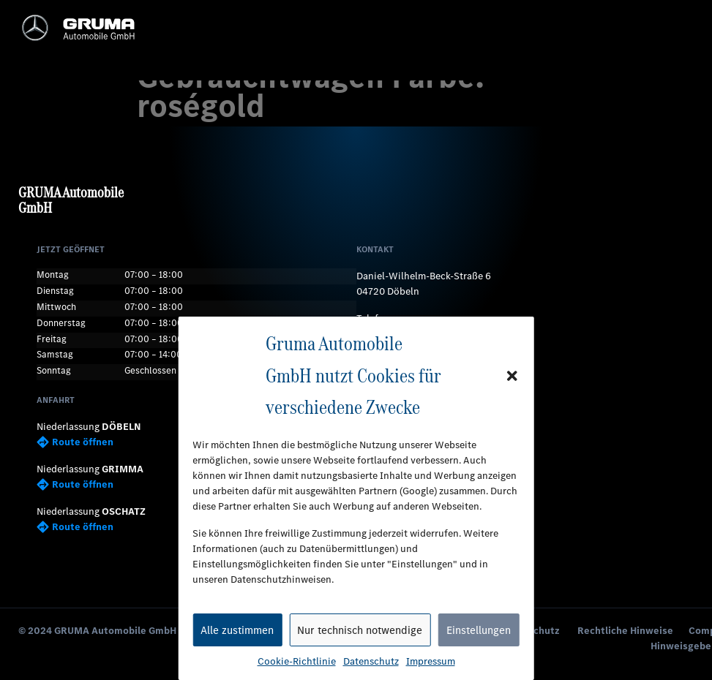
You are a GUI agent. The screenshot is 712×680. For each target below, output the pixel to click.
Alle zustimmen (237, 630)
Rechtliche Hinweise (625, 631)
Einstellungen (478, 630)
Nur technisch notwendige (359, 630)
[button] (512, 375)
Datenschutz (371, 661)
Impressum (430, 661)
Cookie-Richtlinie (297, 661)
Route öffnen (75, 442)
